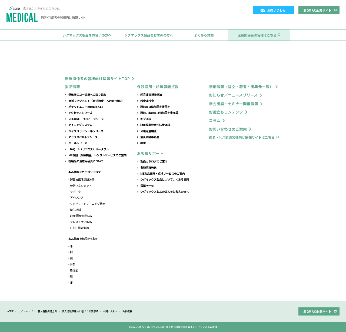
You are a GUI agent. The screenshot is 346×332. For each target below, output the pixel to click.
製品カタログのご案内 (153, 161)
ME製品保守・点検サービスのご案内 (162, 173)
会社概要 (127, 311)
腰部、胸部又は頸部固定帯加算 (159, 113)
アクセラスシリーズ (80, 113)
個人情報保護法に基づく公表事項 (80, 311)
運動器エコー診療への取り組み (87, 94)
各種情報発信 (148, 167)
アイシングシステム (80, 125)
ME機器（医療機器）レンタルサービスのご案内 (97, 155)
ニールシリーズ (77, 143)
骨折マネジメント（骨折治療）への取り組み (95, 101)
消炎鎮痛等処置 (149, 137)
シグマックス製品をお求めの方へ (148, 35)
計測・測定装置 (79, 228)
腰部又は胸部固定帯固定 (155, 107)
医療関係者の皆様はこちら (257, 35)
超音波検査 (147, 101)
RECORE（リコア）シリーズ (86, 119)
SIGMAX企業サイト (317, 10)
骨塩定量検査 (148, 131)
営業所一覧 (147, 186)
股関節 (74, 270)
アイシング (76, 197)
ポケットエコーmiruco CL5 (85, 107)
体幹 (72, 264)
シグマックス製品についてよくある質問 (164, 179)
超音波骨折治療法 (151, 94)
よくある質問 (204, 35)
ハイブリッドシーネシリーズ (85, 131)
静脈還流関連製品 (81, 216)
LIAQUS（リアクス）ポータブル (88, 149)
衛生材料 (75, 210)
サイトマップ (25, 311)
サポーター (77, 192)
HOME (10, 311)
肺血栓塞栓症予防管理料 (155, 125)
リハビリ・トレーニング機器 (87, 204)
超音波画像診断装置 (82, 179)
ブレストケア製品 (81, 222)
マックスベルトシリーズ (83, 137)
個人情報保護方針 (47, 311)
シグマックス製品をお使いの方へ (87, 35)
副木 (143, 143)
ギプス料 (145, 119)
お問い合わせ (276, 10)
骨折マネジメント (81, 186)
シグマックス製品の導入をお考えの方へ (164, 192)
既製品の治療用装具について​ (86, 161)
